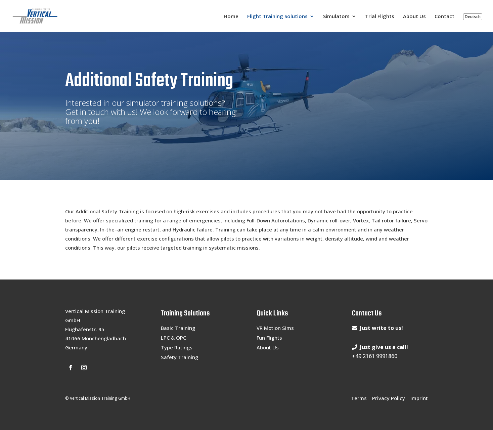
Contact (444, 16)
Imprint (419, 398)
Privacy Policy (388, 398)
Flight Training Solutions (277, 16)
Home (231, 16)
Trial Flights (379, 16)
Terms (359, 398)
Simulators (336, 16)
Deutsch (473, 16)
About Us (414, 16)
